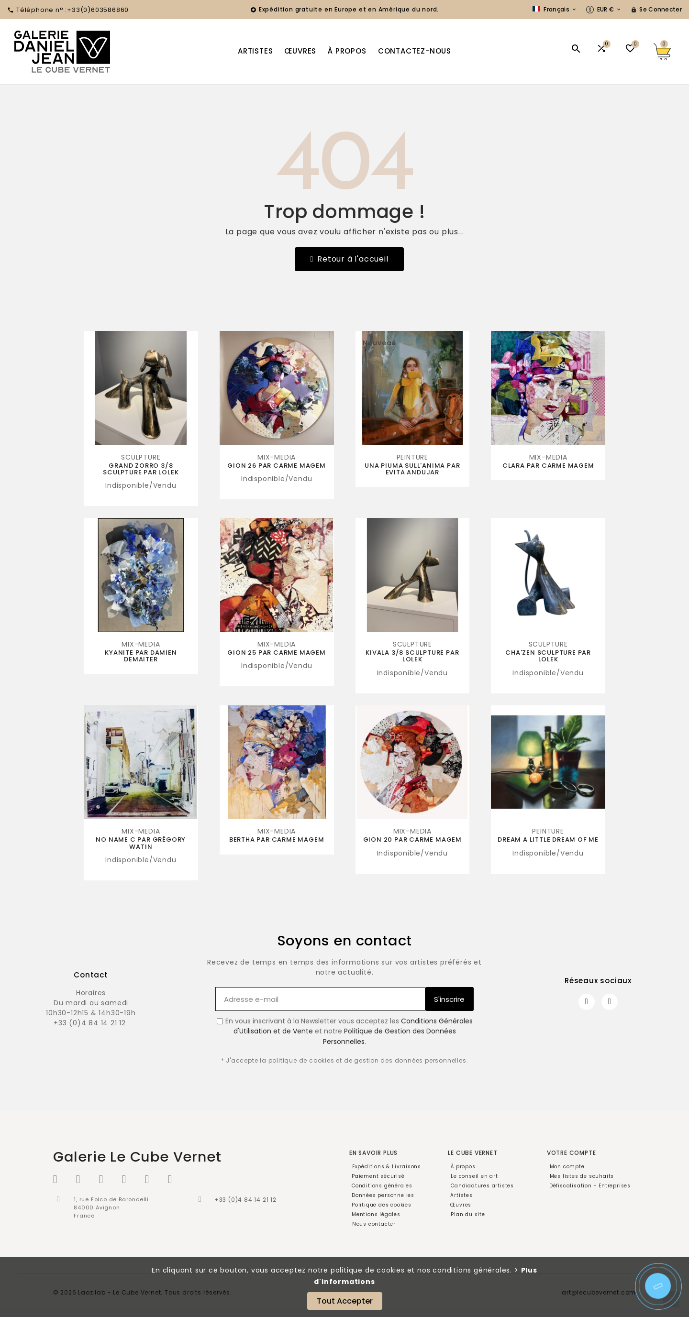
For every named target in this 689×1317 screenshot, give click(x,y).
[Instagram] (609, 1002)
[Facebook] (586, 1002)
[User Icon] (656, 9)
